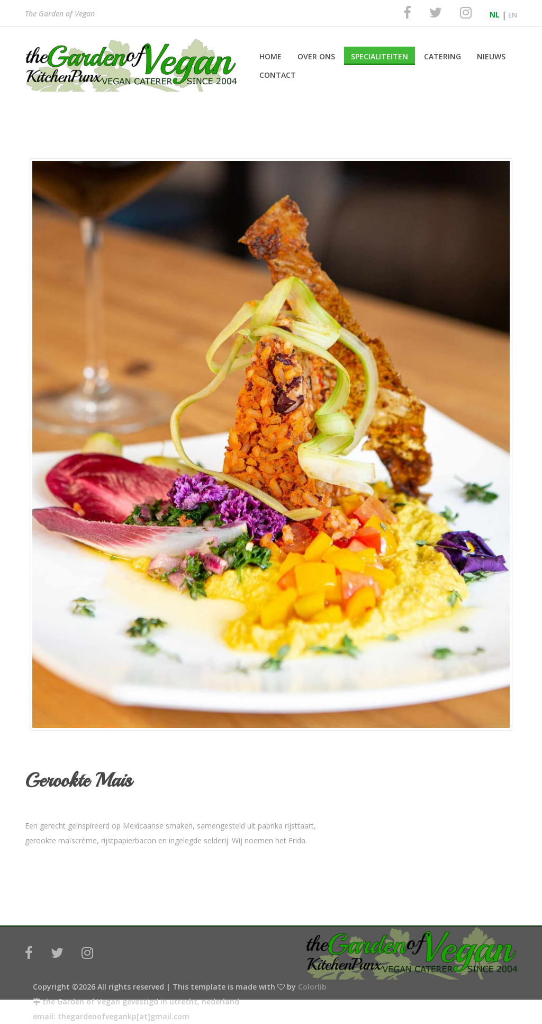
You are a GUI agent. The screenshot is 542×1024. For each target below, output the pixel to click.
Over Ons (316, 56)
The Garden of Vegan (60, 15)
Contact (277, 75)
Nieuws (491, 56)
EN (512, 15)
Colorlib (312, 987)
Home (270, 56)
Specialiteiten (379, 56)
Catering (442, 56)
